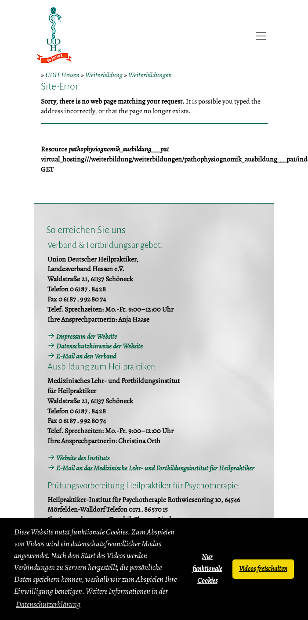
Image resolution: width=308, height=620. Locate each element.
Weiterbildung (104, 75)
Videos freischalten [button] (263, 568)
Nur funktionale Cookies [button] (207, 568)
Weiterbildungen (150, 75)
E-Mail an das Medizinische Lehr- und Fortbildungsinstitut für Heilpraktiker (155, 468)
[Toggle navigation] (261, 36)
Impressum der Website (86, 336)
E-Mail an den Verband (86, 356)
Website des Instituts (82, 458)
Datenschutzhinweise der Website (99, 346)
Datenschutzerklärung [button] (48, 604)
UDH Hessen (62, 75)
